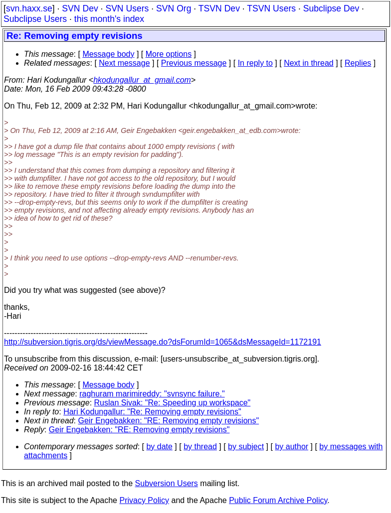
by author (291, 446)
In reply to (255, 63)
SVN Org (173, 8)
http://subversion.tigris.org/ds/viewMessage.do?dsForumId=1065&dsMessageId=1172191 (162, 342)
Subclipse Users (35, 19)
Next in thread (309, 63)
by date (159, 446)
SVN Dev (80, 8)
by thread (200, 446)
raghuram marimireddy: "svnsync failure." (151, 393)
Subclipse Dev (331, 8)
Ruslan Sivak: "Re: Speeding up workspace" (172, 402)
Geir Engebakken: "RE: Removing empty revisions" (168, 420)
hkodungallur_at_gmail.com (142, 80)
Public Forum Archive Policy (278, 500)
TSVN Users (271, 8)
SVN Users (127, 8)
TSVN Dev (219, 8)
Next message (124, 63)
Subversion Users (166, 483)
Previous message (194, 63)
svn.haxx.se (29, 8)
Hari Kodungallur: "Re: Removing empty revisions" (152, 411)
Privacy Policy (144, 500)
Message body (108, 54)
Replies (358, 63)
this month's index (109, 19)
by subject (246, 446)
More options (169, 54)
